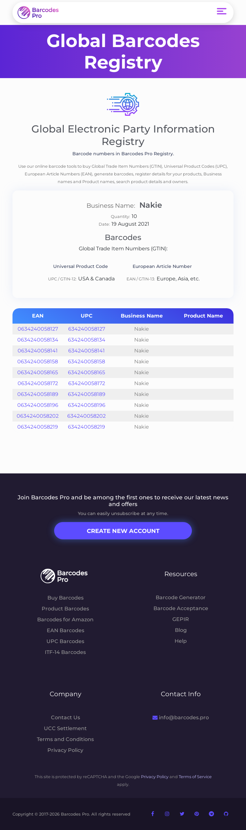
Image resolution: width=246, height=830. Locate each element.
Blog (181, 630)
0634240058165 (37, 372)
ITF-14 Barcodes (65, 652)
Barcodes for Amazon (65, 619)
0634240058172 (38, 383)
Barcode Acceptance (180, 608)
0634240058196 (37, 405)
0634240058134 (37, 340)
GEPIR (180, 619)
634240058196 (86, 405)
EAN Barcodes (65, 630)
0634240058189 (37, 394)
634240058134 (86, 340)
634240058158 (86, 362)
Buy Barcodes (65, 598)
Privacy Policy (65, 750)
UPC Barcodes (65, 641)
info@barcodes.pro (180, 717)
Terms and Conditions (65, 739)
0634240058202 (38, 416)
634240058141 (86, 351)
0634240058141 (38, 351)
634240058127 (86, 329)
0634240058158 (37, 362)
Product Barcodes (65, 609)
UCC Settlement (65, 728)
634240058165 (86, 372)
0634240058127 (38, 329)
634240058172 (86, 383)
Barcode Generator (181, 597)
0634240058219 (37, 427)
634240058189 (86, 394)
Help (181, 641)
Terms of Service (195, 776)
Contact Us (65, 717)
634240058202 (86, 416)
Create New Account (123, 531)
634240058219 (86, 427)
